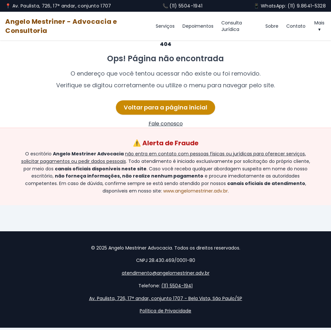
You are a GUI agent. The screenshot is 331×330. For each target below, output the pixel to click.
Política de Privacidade (165, 311)
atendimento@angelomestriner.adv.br (166, 273)
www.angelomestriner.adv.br (195, 191)
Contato (296, 26)
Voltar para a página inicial (165, 107)
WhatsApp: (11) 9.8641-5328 (293, 6)
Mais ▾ (319, 26)
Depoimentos (197, 26)
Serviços (165, 26)
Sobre (271, 26)
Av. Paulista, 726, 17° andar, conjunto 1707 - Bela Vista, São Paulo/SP (165, 298)
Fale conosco (166, 123)
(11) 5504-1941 (185, 6)
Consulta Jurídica (231, 26)
